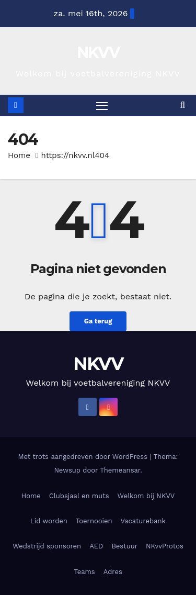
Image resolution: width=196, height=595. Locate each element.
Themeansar (120, 470)
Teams (84, 572)
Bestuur (124, 546)
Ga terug (98, 321)
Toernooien (94, 521)
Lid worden (48, 521)
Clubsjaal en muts (79, 496)
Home (19, 155)
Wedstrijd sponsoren (47, 546)
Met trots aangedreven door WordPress (84, 457)
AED (96, 546)
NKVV (98, 52)
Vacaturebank (143, 521)
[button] (182, 105)
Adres (112, 572)
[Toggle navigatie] (101, 105)
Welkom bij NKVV (146, 496)
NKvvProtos (164, 546)
